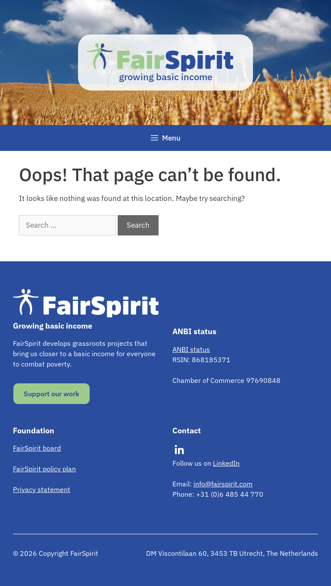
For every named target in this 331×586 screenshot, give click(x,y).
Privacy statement (41, 489)
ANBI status (191, 349)
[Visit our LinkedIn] (179, 450)
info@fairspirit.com (223, 483)
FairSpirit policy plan (44, 468)
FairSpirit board (37, 448)
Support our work (51, 393)
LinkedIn (226, 463)
